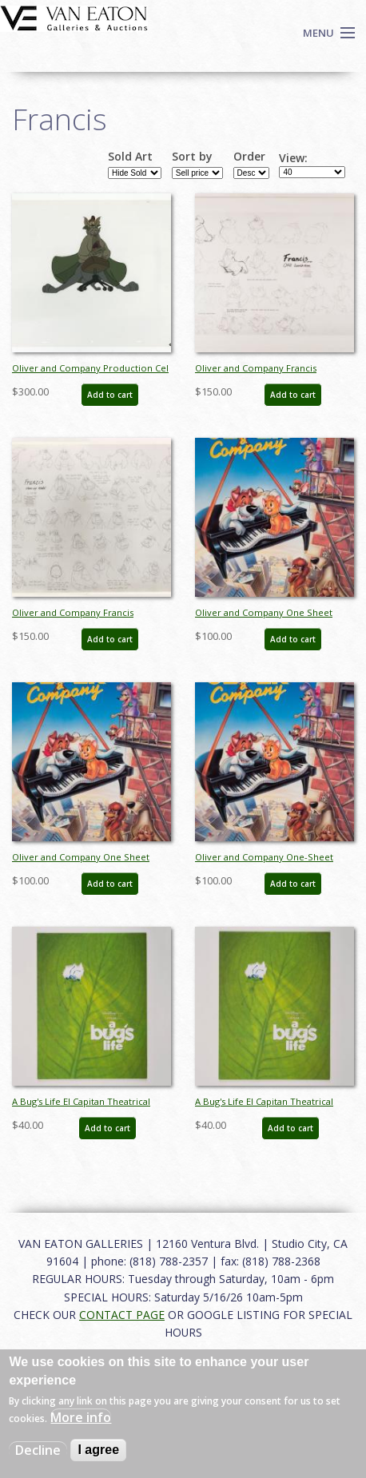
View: (293, 158)
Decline (38, 1450)
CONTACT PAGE (122, 1314)
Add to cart (110, 394)
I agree (98, 1449)
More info (80, 1417)
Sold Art (130, 156)
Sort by (192, 156)
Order (249, 156)
